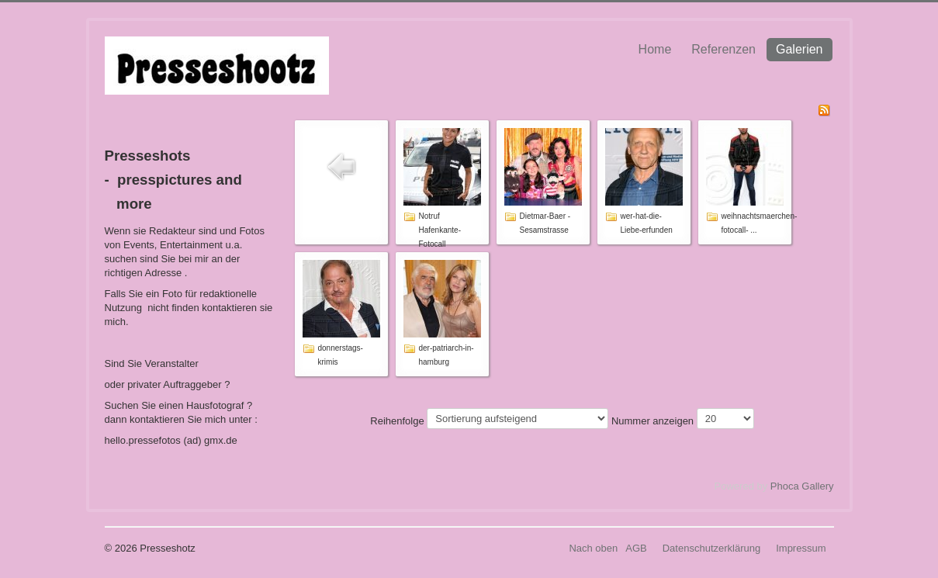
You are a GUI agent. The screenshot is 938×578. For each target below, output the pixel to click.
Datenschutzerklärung (711, 548)
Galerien (799, 49)
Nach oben (593, 548)
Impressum (801, 548)
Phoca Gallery (802, 486)
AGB (635, 548)
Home (655, 49)
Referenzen (723, 49)
